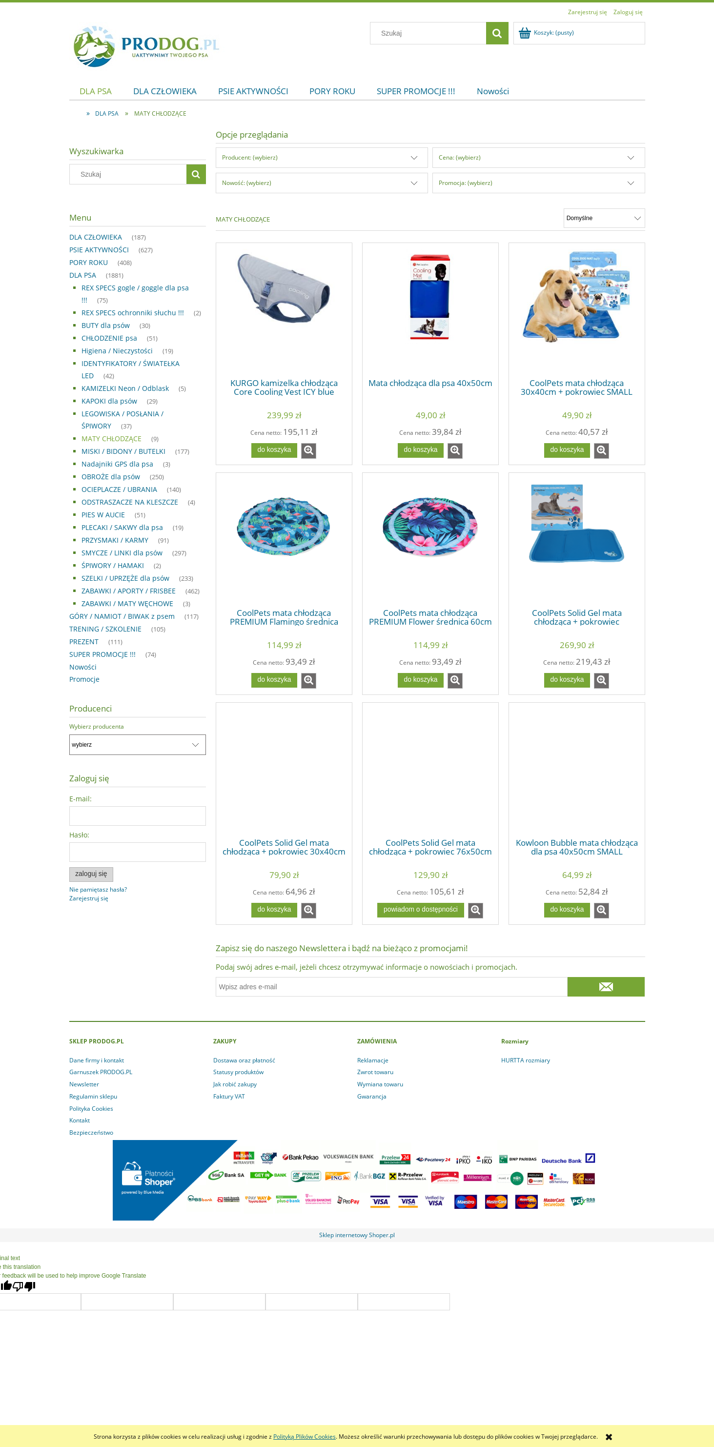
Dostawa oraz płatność (244, 1060)
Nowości (83, 667)
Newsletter (84, 1084)
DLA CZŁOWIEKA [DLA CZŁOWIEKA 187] (95, 237)
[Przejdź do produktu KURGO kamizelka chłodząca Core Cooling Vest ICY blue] (284, 310)
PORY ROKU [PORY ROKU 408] (88, 262)
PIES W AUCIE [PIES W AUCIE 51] (103, 514)
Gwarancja (372, 1096)
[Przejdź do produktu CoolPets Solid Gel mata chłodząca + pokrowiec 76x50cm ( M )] (430, 770)
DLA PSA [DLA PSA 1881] (82, 275)
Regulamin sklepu (93, 1096)
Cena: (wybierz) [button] (460, 157)
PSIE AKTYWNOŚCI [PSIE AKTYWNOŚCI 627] (99, 249)
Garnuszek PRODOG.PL (100, 1072)
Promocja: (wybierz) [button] (465, 183)
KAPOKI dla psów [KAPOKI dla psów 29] (109, 401)
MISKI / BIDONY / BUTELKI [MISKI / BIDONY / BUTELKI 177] (123, 451)
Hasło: (79, 834)
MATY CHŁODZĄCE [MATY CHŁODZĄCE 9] (112, 438)
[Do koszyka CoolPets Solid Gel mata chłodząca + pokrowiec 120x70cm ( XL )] (567, 680)
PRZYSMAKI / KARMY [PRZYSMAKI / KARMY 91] (115, 540)
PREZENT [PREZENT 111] (84, 641)
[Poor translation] (24, 1286)
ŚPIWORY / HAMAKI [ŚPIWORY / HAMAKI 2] (113, 565)
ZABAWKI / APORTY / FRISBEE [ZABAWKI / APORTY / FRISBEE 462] (129, 590)
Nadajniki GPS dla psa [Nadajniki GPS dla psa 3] (117, 464)
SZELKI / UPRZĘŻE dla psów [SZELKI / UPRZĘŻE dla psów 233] (125, 578)
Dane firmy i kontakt (96, 1060)
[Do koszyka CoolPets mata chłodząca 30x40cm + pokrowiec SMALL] (567, 450)
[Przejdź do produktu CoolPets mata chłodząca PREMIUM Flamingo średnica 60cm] (284, 540)
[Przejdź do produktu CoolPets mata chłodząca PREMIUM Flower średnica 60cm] (430, 540)
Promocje (84, 679)
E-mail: (80, 798)
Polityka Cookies (91, 1108)
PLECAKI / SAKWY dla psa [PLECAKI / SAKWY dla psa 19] (122, 527)
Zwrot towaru (375, 1072)
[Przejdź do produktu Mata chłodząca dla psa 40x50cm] (430, 310)
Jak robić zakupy (235, 1084)
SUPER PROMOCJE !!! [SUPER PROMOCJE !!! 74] (102, 654)
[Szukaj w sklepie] (430, 33)
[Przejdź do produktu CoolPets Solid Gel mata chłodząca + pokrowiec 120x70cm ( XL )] (577, 540)
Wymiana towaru (380, 1084)
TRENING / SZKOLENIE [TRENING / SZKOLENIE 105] (105, 628)
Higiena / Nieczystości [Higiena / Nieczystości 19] (117, 350)
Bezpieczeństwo (91, 1132)
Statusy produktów (238, 1072)
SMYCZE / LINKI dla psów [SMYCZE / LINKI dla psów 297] (122, 552)
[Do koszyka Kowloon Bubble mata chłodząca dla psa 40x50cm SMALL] (567, 910)
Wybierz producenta (96, 726)
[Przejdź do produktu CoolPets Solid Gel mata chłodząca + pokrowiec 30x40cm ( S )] (284, 770)
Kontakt (79, 1120)
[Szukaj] (497, 33)
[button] (308, 451)
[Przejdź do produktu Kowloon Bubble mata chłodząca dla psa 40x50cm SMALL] (577, 770)
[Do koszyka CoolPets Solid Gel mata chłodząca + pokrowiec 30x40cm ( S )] (274, 910)
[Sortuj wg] (604, 218)
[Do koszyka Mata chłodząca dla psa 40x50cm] (421, 450)
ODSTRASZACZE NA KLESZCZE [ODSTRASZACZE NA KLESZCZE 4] (130, 502)
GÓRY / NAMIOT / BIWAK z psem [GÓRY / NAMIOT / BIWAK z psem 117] (122, 616)
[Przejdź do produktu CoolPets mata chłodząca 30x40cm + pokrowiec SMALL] (577, 310)
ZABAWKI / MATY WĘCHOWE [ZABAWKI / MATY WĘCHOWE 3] (127, 603)
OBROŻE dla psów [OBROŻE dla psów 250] (111, 476)
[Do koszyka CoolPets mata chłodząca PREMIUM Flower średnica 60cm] (421, 680)
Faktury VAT (229, 1096)
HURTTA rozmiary (525, 1060)
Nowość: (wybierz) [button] (246, 183)
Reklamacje (372, 1060)
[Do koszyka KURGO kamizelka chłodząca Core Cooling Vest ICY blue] (274, 450)
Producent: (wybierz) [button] (250, 157)
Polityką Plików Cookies (304, 1436)
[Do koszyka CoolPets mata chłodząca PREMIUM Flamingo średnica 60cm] (274, 680)
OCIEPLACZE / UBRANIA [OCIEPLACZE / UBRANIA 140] (119, 489)
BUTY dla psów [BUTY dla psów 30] (106, 325)
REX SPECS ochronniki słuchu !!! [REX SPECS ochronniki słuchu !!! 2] (133, 312)
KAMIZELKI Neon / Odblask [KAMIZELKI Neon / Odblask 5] (125, 388)
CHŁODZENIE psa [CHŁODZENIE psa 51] (109, 338)
